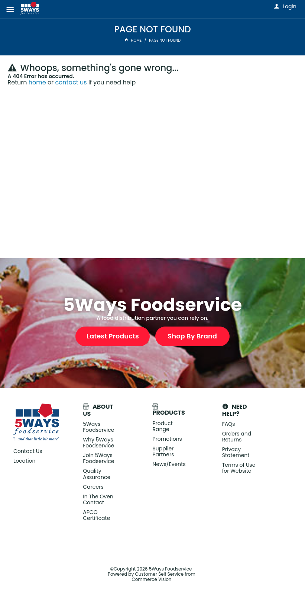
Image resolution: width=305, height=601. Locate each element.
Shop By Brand (192, 336)
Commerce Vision (151, 579)
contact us (71, 82)
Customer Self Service (159, 574)
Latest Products (113, 336)
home (37, 82)
